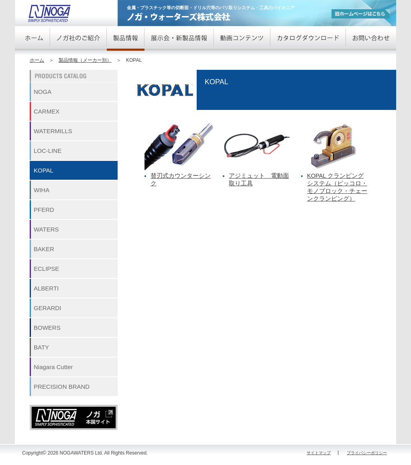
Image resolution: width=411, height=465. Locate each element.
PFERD (44, 209)
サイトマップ (319, 453)
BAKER (44, 249)
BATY (41, 347)
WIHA (41, 190)
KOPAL (43, 170)
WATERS (46, 229)
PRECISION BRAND (62, 386)
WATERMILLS (53, 131)
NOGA (42, 91)
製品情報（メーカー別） (85, 60)
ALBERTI (46, 288)
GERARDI (47, 308)
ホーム (37, 60)
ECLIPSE (46, 268)
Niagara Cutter (53, 366)
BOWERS (47, 327)
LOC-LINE (47, 150)
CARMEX (46, 111)
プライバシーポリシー (367, 453)
